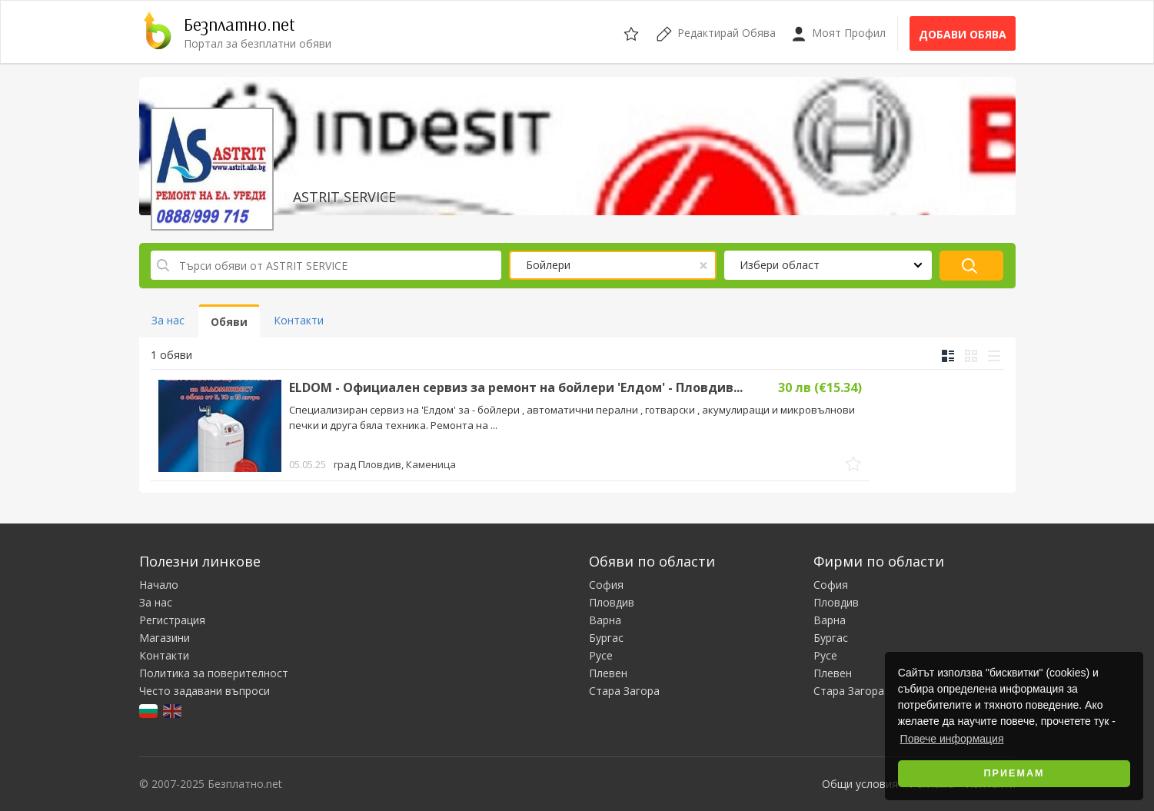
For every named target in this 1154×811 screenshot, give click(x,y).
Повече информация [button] (952, 739)
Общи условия (860, 783)
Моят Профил (838, 33)
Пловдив (611, 602)
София (606, 584)
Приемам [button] (1014, 773)
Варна (605, 620)
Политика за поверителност (213, 673)
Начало (158, 584)
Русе (601, 655)
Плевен (608, 673)
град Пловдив (395, 464)
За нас (155, 602)
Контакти (164, 655)
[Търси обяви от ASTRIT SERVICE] (326, 265)
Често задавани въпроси (204, 690)
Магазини (164, 637)
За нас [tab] (168, 320)
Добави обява (962, 34)
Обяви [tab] (229, 321)
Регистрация (172, 620)
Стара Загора (624, 690)
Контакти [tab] (299, 320)
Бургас (606, 637)
